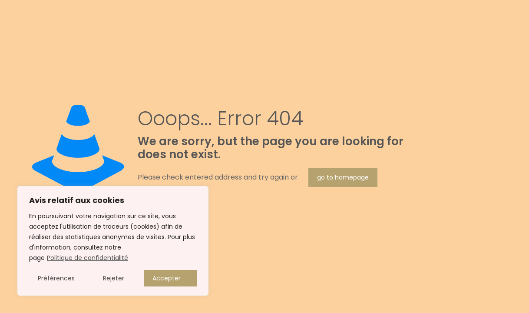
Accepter (166, 278)
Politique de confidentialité (87, 257)
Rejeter (113, 278)
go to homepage (343, 177)
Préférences (56, 278)
